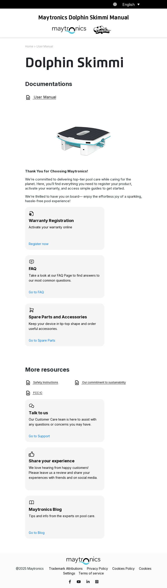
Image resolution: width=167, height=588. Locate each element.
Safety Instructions (41, 382)
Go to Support (39, 436)
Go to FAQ (36, 292)
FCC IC (33, 393)
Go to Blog (37, 533)
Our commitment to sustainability (100, 382)
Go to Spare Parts (42, 340)
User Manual (40, 97)
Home (29, 46)
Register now (38, 244)
